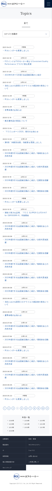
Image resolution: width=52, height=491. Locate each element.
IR (3, 450)
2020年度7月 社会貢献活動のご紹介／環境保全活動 (25, 291)
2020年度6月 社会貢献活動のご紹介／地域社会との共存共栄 (26, 327)
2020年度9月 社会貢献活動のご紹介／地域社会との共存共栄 (26, 154)
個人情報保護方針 (9, 462)
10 (43, 408)
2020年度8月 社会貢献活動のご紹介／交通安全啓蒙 (26, 253)
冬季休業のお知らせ (12, 110)
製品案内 (6, 444)
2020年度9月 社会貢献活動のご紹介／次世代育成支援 (26, 168)
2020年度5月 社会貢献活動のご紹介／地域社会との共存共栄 (26, 362)
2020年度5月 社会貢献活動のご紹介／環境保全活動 (26, 388)
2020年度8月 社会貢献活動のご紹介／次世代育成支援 (26, 240)
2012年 (26, 427)
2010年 (10, 431)
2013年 (10, 427)
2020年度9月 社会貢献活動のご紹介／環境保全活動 (26, 191)
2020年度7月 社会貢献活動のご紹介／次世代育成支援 (25, 278)
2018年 (26, 420)
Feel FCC (32, 450)
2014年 (41, 424)
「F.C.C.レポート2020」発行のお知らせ (21, 131)
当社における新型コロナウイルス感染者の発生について (25, 87)
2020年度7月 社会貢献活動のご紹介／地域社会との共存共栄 (25, 265)
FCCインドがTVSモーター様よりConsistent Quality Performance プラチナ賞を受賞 (25, 62)
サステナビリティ (34, 444)
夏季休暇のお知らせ (12, 315)
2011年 (41, 427)
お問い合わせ (33, 456)
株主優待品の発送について (15, 121)
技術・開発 (32, 439)
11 (47, 408)
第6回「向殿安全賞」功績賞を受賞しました (22, 142)
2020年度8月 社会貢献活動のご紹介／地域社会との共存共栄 (26, 227)
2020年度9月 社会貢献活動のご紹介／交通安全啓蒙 (26, 180)
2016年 (10, 424)
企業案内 (6, 439)
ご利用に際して (34, 462)
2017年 (41, 420)
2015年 (26, 424)
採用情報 (6, 456)
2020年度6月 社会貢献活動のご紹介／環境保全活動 (26, 339)
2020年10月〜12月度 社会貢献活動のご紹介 (22, 75)
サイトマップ (7, 467)
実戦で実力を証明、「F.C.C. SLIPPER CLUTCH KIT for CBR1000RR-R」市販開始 (25, 213)
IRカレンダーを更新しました (16, 50)
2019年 (10, 420)
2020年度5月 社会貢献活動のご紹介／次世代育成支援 (26, 376)
